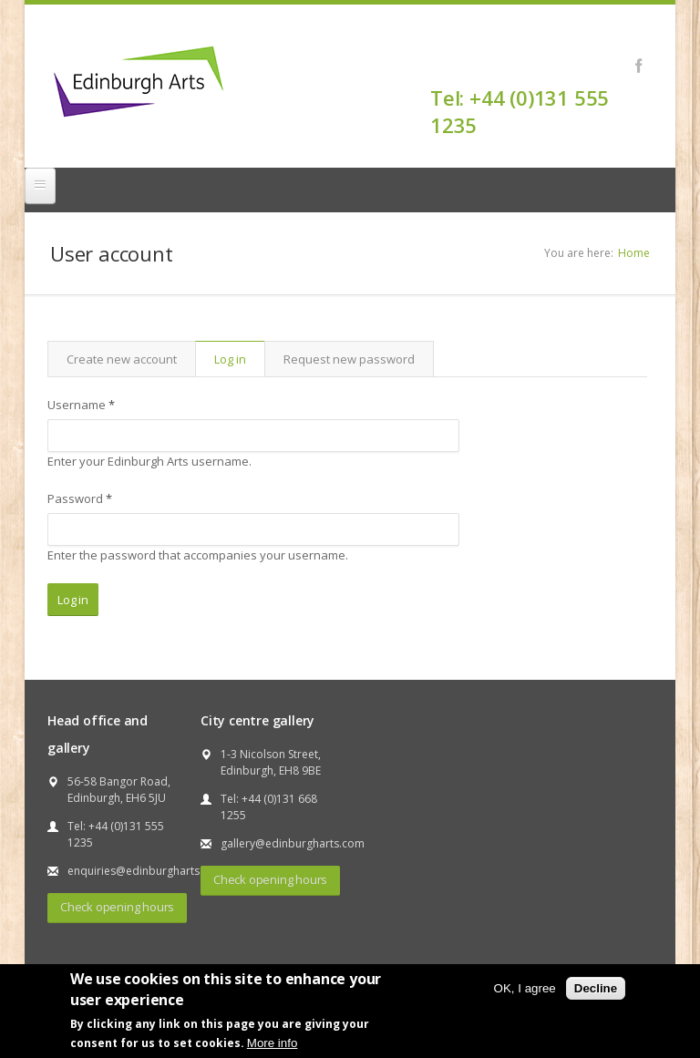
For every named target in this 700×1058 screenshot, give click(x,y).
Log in (239, 359)
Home (634, 253)
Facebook (638, 65)
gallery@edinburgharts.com (293, 843)
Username (81, 404)
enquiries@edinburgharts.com (146, 870)
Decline (595, 988)
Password (79, 498)
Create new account (122, 359)
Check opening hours (117, 907)
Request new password (349, 359)
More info (272, 1043)
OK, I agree (525, 988)
